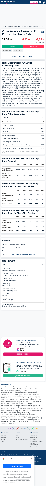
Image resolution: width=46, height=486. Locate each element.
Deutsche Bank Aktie (7, 401)
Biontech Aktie (5, 403)
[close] (31, 458)
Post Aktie (12, 390)
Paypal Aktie (22, 407)
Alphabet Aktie (13, 412)
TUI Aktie (39, 398)
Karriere (3, 437)
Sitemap (3, 441)
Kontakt (3, 435)
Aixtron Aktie (20, 421)
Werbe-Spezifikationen (22, 439)
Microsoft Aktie (27, 401)
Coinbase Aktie (27, 410)
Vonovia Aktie (36, 416)
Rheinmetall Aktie (6, 396)
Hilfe (17, 435)
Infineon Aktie (17, 410)
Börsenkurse (4, 387)
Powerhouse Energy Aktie (23, 390)
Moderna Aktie (14, 408)
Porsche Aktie (25, 414)
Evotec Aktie (4, 421)
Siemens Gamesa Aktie (31, 389)
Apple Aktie (23, 403)
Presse (3, 439)
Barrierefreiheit (34, 447)
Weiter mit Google (17, 466)
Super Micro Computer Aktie (28, 408)
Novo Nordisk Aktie (6, 410)
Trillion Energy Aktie (16, 394)
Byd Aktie (38, 399)
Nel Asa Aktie (18, 401)
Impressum (33, 435)
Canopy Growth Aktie (7, 418)
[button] (34, 2)
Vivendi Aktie (5, 408)
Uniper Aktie (36, 421)
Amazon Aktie (27, 394)
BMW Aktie (29, 412)
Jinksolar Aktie (15, 403)
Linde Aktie (37, 419)
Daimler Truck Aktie (6, 405)
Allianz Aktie (4, 399)
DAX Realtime (25, 387)
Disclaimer (33, 439)
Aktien (10, 26)
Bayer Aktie (23, 396)
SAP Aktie (30, 403)
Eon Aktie (28, 416)
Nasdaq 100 (12, 389)
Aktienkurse (13, 387)
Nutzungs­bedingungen (36, 441)
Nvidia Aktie (36, 394)
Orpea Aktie (4, 390)
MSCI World (20, 389)
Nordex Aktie (13, 419)
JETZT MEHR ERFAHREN (23, 376)
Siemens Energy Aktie (29, 398)
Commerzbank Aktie (16, 398)
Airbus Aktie (21, 412)
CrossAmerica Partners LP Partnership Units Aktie (27, 26)
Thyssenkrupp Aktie (6, 414)
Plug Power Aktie (37, 401)
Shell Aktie (4, 423)
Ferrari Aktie (4, 407)
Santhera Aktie (5, 394)
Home (4, 26)
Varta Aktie (22, 416)
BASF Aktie (38, 396)
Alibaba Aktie (29, 419)
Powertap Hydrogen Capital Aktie (10, 392)
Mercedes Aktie (25, 405)
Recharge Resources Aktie (28, 392)
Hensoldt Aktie (14, 407)
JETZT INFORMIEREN (23, 354)
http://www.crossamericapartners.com (24, 254)
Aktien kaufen (12, 423)
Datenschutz (33, 437)
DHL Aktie (30, 396)
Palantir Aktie (36, 410)
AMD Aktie (4, 412)
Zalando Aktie (18, 418)
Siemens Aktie (14, 399)
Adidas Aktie (4, 419)
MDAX (32, 387)
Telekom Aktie (31, 407)
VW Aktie (31, 399)
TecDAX (37, 387)
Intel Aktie (21, 419)
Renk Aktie (17, 405)
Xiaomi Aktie (13, 416)
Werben (18, 437)
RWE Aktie (40, 408)
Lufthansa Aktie (23, 399)
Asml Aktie (12, 421)
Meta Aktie (17, 414)
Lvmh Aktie (28, 421)
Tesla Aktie (16, 396)
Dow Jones (4, 389)
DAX (19, 387)
